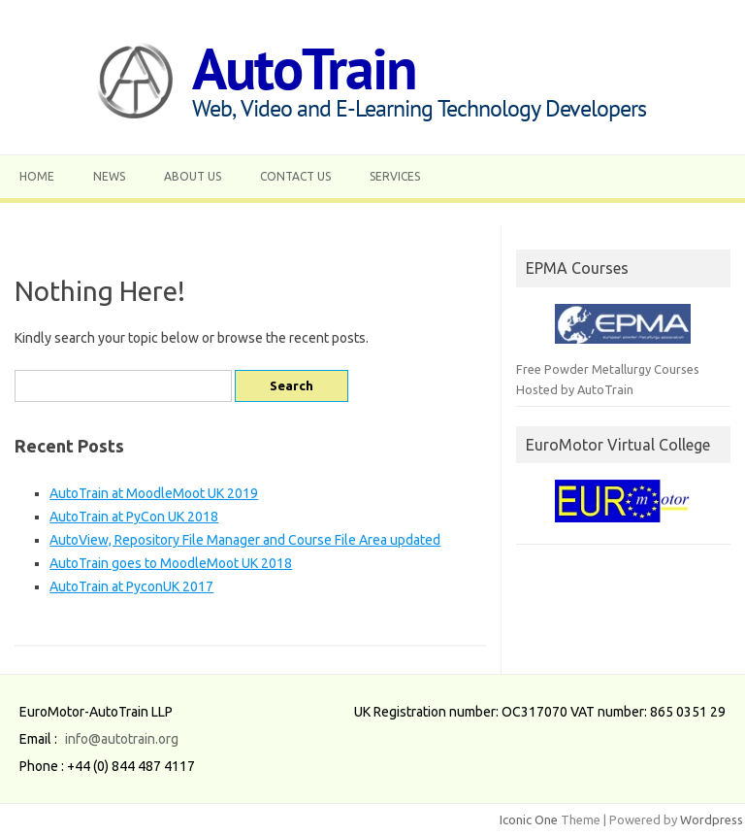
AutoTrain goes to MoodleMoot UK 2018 (170, 563)
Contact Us (295, 176)
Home (36, 176)
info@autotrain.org (121, 739)
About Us (192, 176)
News (109, 176)
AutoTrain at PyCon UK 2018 (133, 516)
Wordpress (711, 819)
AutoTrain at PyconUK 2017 (131, 586)
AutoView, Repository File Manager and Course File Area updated (244, 540)
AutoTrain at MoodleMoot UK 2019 (153, 493)
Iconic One (529, 819)
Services (395, 176)
